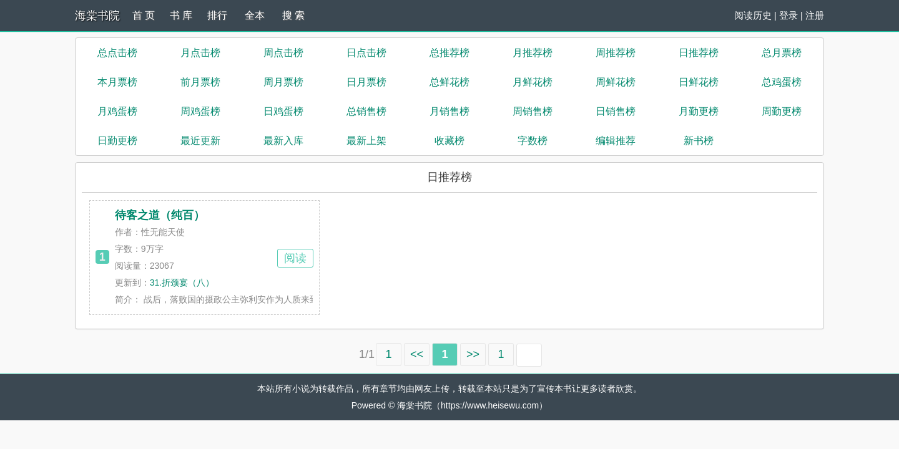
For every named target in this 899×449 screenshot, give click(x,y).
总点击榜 (117, 52)
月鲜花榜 (533, 82)
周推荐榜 (616, 52)
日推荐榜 (699, 52)
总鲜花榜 (449, 82)
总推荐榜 (449, 52)
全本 (255, 15)
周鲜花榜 (616, 82)
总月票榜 (782, 52)
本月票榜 (117, 82)
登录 (788, 15)
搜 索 (293, 15)
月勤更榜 (699, 111)
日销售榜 (616, 111)
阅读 (295, 258)
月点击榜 (200, 52)
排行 (217, 15)
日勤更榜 (117, 140)
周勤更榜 (782, 111)
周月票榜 (283, 82)
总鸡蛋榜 (782, 82)
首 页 (143, 15)
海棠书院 (97, 15)
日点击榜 (366, 52)
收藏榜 (449, 140)
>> (472, 354)
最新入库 (283, 140)
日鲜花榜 (699, 82)
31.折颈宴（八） (182, 282)
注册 (814, 15)
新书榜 (699, 140)
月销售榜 (449, 111)
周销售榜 (533, 111)
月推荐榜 (533, 52)
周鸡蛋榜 (200, 111)
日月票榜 (366, 82)
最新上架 (366, 140)
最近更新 (200, 140)
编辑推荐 (616, 140)
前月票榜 (200, 82)
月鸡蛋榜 (117, 111)
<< (416, 354)
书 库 (181, 15)
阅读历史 (753, 15)
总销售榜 (366, 111)
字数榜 (533, 140)
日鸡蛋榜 (283, 111)
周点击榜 (283, 52)
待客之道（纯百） (160, 215)
